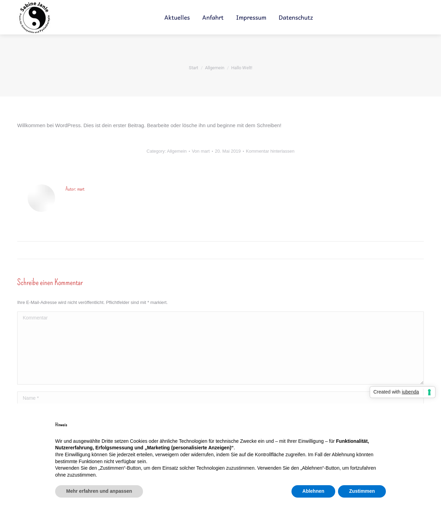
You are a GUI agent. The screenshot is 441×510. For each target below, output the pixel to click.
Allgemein (177, 151)
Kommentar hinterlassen (270, 151)
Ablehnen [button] (313, 491)
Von (201, 151)
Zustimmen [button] (362, 491)
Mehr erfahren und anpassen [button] (99, 491)
